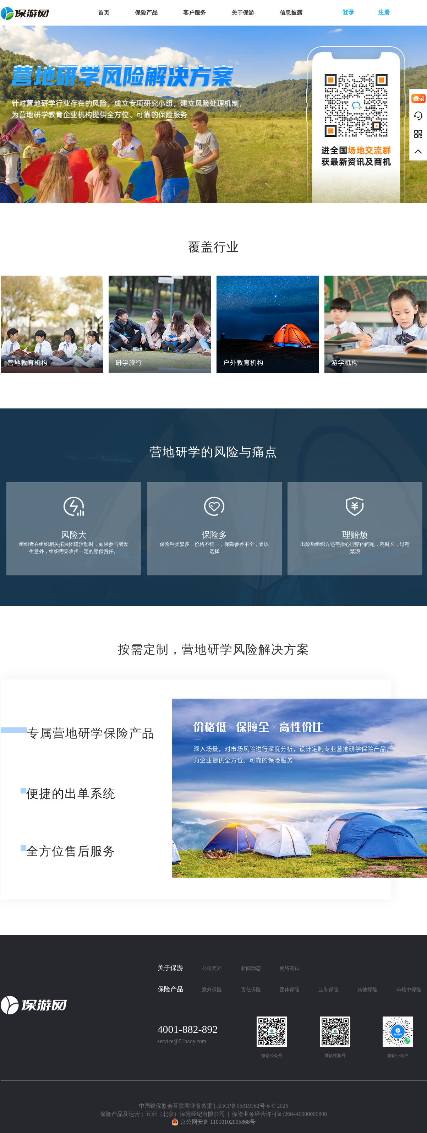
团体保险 (290, 989)
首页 (103, 13)
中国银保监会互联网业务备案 (176, 1106)
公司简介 (212, 968)
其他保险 (367, 989)
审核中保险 (408, 989)
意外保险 (212, 989)
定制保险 (329, 989)
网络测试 (290, 968)
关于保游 (242, 13)
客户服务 (194, 13)
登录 (349, 12)
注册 (384, 12)
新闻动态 (251, 968)
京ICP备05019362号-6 (243, 1106)
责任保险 (251, 989)
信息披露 (291, 13)
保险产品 (146, 13)
